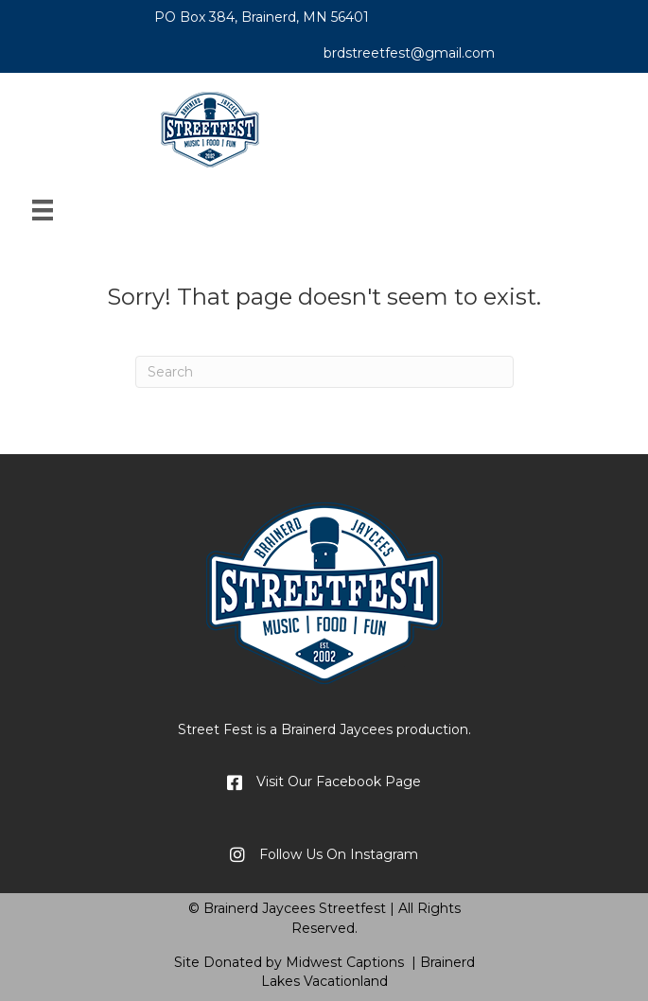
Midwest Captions (345, 962)
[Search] (324, 372)
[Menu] (42, 210)
